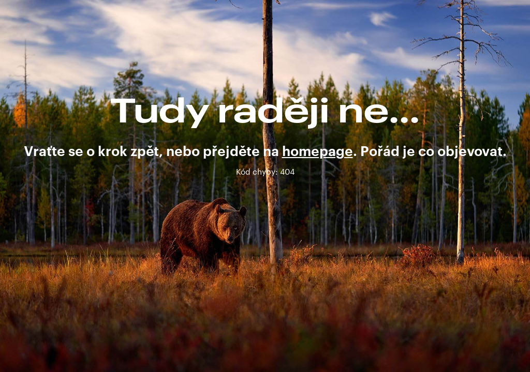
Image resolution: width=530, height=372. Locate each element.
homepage (317, 152)
